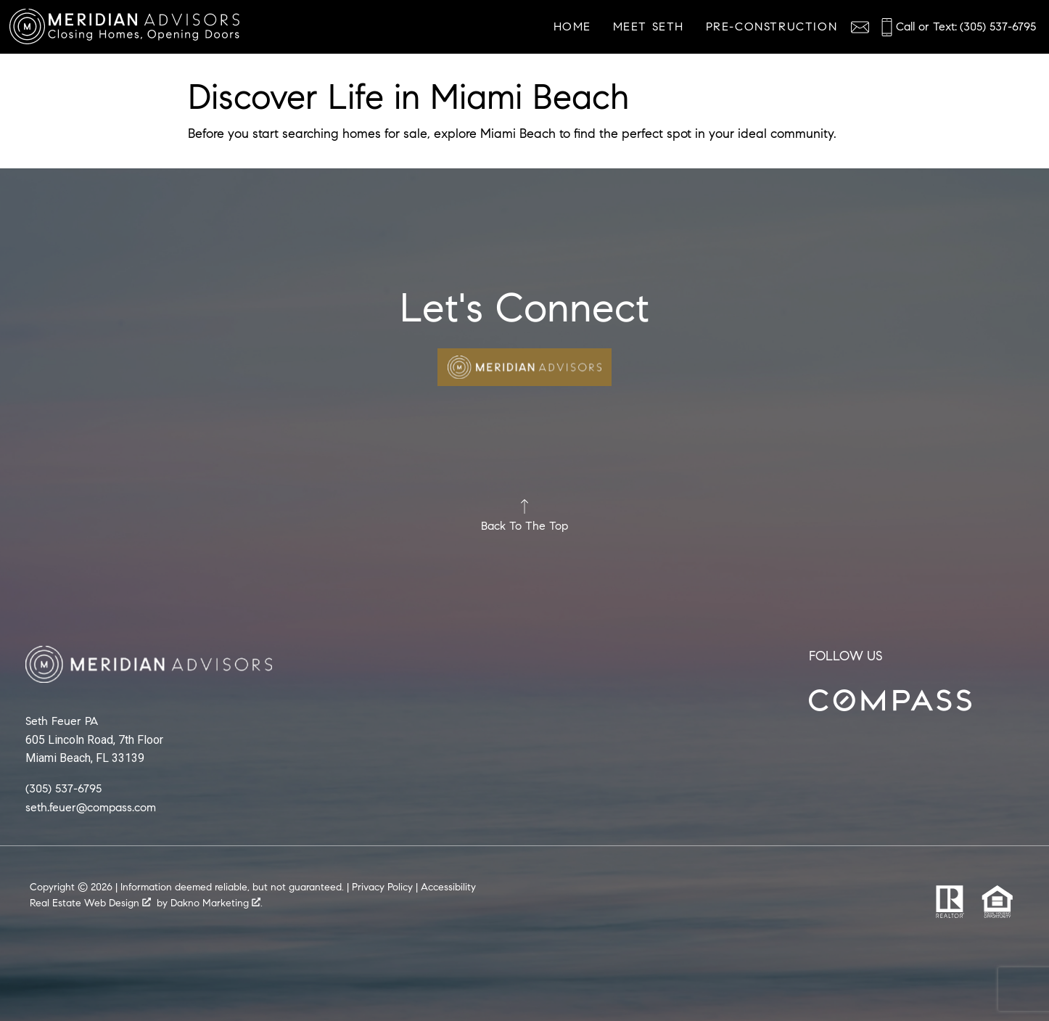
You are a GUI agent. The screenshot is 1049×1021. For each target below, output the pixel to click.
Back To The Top (524, 516)
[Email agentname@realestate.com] (860, 27)
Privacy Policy (382, 887)
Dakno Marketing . (216, 903)
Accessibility (448, 887)
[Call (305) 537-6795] (957, 27)
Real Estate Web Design (90, 903)
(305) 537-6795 (63, 788)
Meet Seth (648, 27)
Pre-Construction (772, 27)
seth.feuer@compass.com (90, 806)
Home (572, 27)
